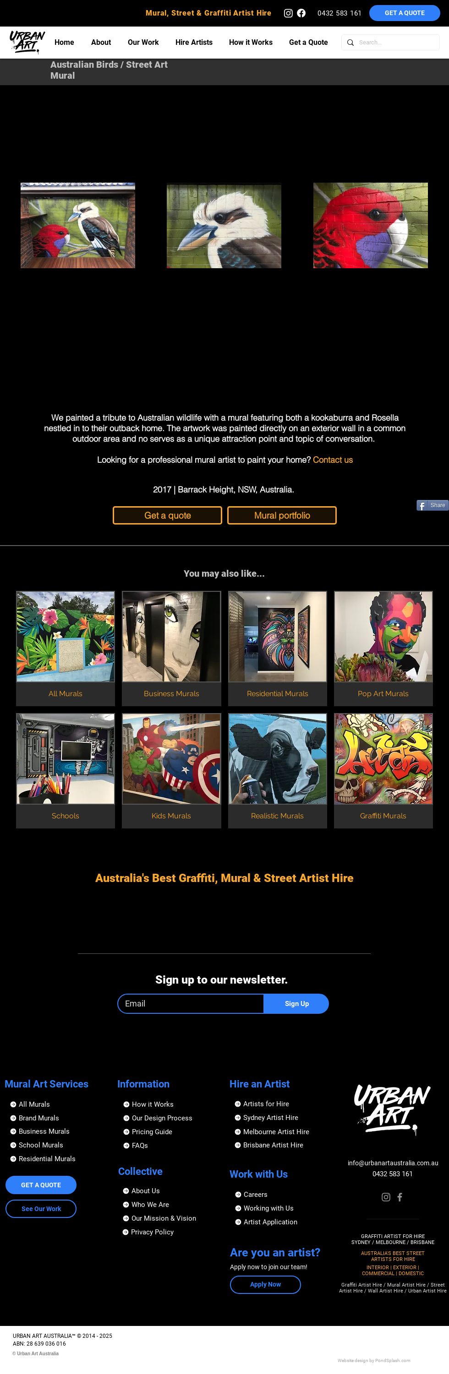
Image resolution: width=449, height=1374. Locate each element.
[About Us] (169, 1191)
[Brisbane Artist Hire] (281, 1145)
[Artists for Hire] (281, 1104)
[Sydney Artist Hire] (281, 1118)
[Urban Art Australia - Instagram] (288, 13)
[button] (404, 13)
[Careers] (281, 1194)
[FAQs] (169, 1145)
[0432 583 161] (341, 13)
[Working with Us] (281, 1208)
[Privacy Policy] (168, 1232)
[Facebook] (399, 1197)
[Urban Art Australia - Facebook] (301, 13)
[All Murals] (56, 1104)
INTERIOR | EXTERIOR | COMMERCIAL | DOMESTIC (393, 1271)
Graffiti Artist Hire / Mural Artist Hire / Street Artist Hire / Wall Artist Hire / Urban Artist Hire (393, 1288)
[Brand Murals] (56, 1118)
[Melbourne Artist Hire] (281, 1132)
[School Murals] (56, 1145)
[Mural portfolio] (282, 515)
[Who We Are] (169, 1205)
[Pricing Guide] (169, 1132)
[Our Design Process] (169, 1118)
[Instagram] (386, 1197)
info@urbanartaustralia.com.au (393, 1163)
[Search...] (389, 42)
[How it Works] (169, 1104)
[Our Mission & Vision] (169, 1218)
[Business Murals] (56, 1131)
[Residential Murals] (56, 1159)
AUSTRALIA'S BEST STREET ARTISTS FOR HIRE (393, 1256)
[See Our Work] (41, 1209)
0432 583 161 (392, 1174)
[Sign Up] (296, 1004)
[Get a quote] (167, 515)
